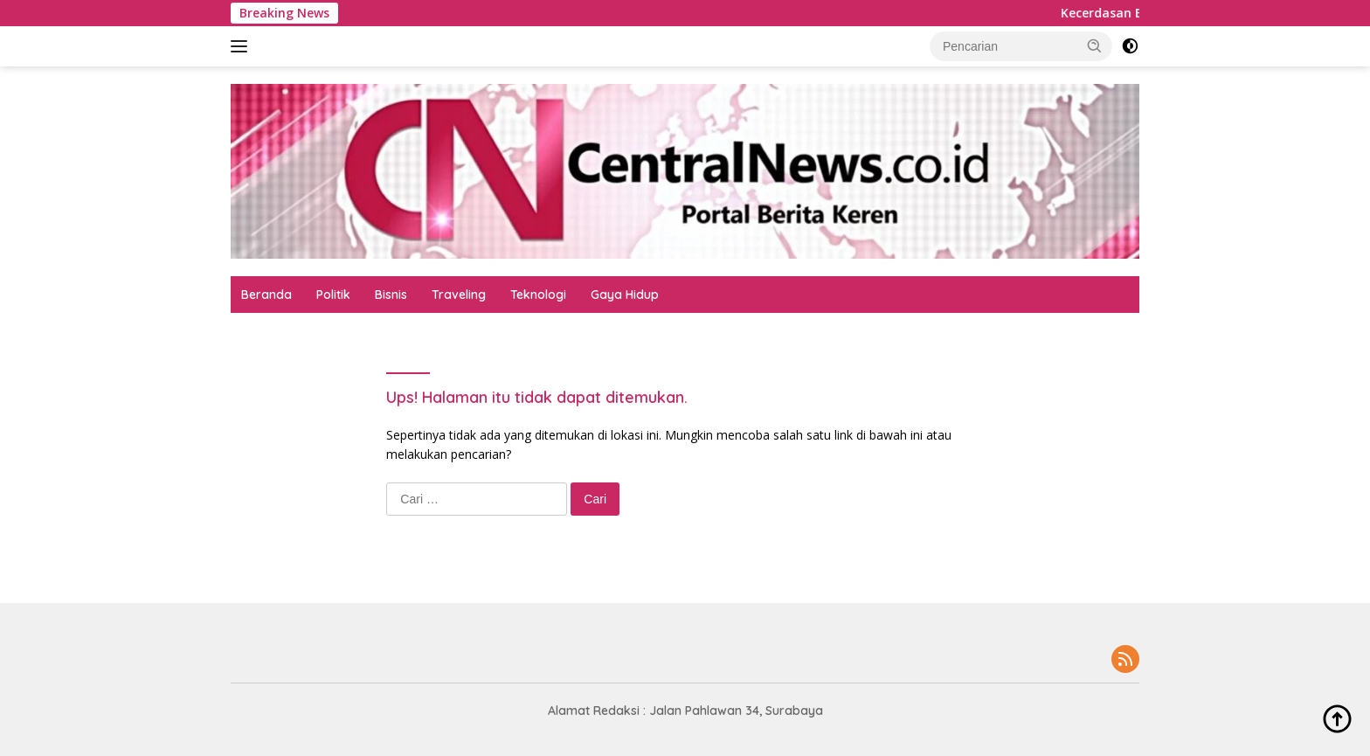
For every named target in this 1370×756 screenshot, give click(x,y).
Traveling (459, 294)
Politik (333, 294)
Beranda (266, 294)
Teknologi (538, 294)
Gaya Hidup (625, 294)
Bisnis (391, 294)
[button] (1094, 45)
